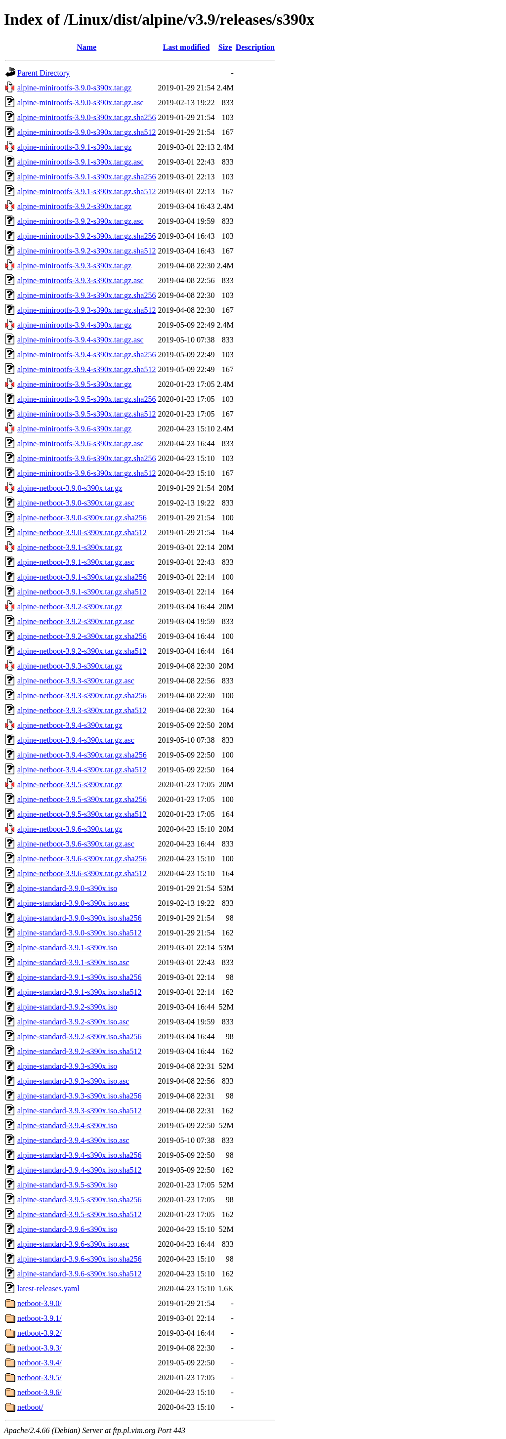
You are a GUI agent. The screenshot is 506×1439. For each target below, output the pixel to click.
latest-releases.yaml (48, 1288)
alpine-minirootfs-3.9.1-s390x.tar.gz (74, 147)
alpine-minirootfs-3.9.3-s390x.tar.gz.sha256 (86, 295)
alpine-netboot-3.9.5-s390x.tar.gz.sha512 (82, 814)
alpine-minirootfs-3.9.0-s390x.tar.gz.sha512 (86, 132)
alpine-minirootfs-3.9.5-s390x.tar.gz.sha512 (86, 414)
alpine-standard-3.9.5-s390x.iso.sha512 (79, 1214)
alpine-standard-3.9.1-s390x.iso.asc (73, 962)
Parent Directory (43, 73)
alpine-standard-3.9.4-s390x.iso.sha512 (79, 1170)
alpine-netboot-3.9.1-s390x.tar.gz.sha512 (82, 592)
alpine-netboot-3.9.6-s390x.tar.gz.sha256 (82, 858)
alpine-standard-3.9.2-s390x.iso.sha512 (79, 1051)
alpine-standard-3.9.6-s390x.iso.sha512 (79, 1274)
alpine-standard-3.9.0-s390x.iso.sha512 (79, 933)
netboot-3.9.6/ (39, 1392)
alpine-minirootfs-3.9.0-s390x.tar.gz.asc (80, 102)
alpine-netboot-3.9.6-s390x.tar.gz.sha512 (82, 873)
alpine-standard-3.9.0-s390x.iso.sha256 (79, 918)
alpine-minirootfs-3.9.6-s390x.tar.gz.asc (80, 443)
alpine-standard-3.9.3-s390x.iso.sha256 (79, 1096)
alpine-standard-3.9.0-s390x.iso (67, 888)
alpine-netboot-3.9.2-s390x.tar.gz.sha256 (82, 636)
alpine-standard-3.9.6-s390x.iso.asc (73, 1244)
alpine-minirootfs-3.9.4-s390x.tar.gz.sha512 (86, 369)
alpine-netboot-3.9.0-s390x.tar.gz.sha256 (82, 517)
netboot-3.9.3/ (39, 1348)
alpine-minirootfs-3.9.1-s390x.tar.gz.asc (80, 162)
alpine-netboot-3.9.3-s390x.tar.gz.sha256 (82, 695)
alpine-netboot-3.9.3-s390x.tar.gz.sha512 (82, 710)
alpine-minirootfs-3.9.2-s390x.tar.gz (74, 206)
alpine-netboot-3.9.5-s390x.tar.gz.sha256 (82, 799)
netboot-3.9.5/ (39, 1377)
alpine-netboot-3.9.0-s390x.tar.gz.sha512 (82, 532)
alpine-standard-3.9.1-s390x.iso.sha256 (79, 977)
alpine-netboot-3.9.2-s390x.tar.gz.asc (75, 621)
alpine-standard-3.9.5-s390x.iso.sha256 (79, 1199)
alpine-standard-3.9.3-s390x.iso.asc (73, 1081)
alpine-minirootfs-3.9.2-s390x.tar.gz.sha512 (86, 251)
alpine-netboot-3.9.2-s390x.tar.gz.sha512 (82, 651)
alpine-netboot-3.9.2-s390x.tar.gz (69, 606)
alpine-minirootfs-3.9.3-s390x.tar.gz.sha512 (86, 310)
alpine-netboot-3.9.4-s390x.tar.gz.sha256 (82, 755)
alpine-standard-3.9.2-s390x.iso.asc (73, 1021)
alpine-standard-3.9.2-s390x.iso (67, 1007)
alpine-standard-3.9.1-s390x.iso (67, 947)
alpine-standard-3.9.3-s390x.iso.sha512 (79, 1110)
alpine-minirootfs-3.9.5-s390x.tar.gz (74, 384)
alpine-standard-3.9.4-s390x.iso (67, 1125)
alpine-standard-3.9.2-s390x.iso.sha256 (79, 1036)
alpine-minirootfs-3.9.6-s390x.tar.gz (74, 428)
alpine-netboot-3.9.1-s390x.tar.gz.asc (75, 562)
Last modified (186, 47)
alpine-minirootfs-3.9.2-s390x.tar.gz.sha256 (86, 236)
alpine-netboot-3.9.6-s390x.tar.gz (69, 829)
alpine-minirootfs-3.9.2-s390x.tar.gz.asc (80, 221)
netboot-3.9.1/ (39, 1318)
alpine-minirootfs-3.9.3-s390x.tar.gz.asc (80, 280)
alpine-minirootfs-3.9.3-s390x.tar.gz (74, 265)
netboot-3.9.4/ (39, 1362)
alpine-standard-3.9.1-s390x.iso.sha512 (79, 992)
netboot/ (30, 1407)
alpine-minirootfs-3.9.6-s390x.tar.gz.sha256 (86, 458)
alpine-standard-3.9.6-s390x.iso (67, 1229)
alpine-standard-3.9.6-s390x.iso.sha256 (79, 1259)
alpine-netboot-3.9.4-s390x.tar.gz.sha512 (82, 769)
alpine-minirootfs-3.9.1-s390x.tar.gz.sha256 (86, 176)
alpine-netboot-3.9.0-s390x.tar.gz (69, 488)
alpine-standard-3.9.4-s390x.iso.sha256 (79, 1155)
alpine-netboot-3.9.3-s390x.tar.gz (69, 666)
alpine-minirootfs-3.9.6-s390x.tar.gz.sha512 (86, 473)
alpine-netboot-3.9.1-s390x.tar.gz (69, 547)
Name (86, 47)
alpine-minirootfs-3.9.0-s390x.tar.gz (74, 88)
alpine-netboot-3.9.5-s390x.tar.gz (69, 784)
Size (225, 47)
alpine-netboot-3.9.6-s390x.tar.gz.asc (75, 844)
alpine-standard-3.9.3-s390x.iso (67, 1066)
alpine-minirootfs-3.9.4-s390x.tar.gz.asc (80, 340)
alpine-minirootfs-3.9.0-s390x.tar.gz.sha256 (86, 117)
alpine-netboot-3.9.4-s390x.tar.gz (69, 725)
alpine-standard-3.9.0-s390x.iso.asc (73, 903)
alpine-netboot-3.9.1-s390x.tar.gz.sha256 (82, 577)
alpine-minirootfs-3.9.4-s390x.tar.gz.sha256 (86, 354)
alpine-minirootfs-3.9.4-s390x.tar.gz (74, 325)
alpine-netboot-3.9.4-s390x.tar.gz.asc (75, 740)
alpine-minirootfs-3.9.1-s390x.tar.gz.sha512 (86, 191)
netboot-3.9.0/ (39, 1303)
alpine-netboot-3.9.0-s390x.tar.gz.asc (75, 503)
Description (255, 47)
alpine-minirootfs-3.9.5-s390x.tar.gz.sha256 (86, 399)
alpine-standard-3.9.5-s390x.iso (67, 1185)
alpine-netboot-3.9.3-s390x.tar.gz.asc (75, 681)
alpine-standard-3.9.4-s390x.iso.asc (73, 1140)
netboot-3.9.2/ (39, 1333)
